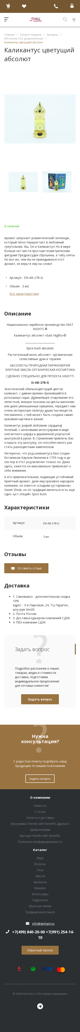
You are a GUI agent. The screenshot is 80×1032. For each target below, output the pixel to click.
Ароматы (40, 882)
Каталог (40, 850)
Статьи (40, 812)
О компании (40, 798)
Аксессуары (40, 894)
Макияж (40, 888)
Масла (40, 876)
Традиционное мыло (40, 912)
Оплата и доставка (40, 818)
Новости (40, 806)
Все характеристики (24, 294)
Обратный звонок (40, 950)
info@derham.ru (43, 924)
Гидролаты (40, 900)
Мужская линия (40, 906)
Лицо (40, 858)
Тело (40, 870)
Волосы (40, 864)
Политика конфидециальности (40, 842)
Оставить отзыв (29, 568)
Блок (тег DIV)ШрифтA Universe (35, 19)
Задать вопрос (40, 699)
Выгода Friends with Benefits (40, 836)
